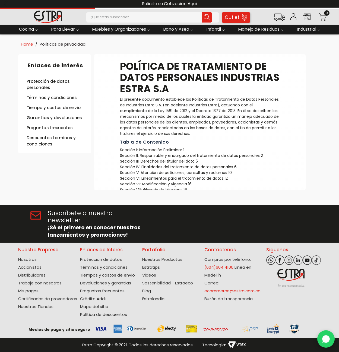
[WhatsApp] (326, 339)
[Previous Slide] (6, 4)
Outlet (236, 17)
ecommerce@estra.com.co (232, 291)
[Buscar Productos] (204, 17)
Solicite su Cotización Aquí (169, 4)
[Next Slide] (333, 4)
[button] (279, 19)
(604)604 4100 (218, 267)
